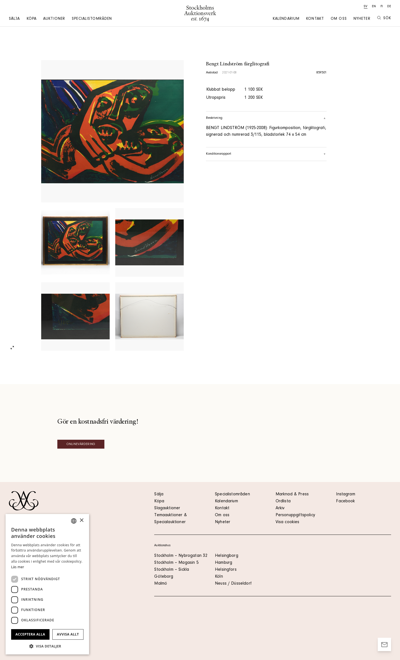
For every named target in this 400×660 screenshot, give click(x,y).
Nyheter (362, 19)
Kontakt (315, 19)
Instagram (345, 494)
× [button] (81, 520)
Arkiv (280, 508)
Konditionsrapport (266, 154)
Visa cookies (288, 522)
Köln (219, 577)
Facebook (345, 501)
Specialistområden (92, 19)
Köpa (31, 19)
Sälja (14, 19)
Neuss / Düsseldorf (233, 584)
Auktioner (54, 19)
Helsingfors (226, 570)
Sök (384, 18)
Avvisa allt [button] (68, 634)
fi (382, 6)
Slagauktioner (167, 508)
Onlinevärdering (81, 444)
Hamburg (223, 563)
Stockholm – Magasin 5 (176, 563)
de (389, 6)
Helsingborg (226, 556)
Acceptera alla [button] (30, 634)
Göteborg (163, 577)
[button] (47, 646)
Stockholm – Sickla (171, 570)
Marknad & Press (292, 494)
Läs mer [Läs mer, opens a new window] (17, 567)
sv (365, 6)
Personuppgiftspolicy (295, 515)
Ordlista (283, 501)
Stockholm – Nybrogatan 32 (180, 556)
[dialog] (47, 584)
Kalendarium (286, 19)
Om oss (339, 19)
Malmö (160, 584)
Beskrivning (266, 118)
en (374, 6)
